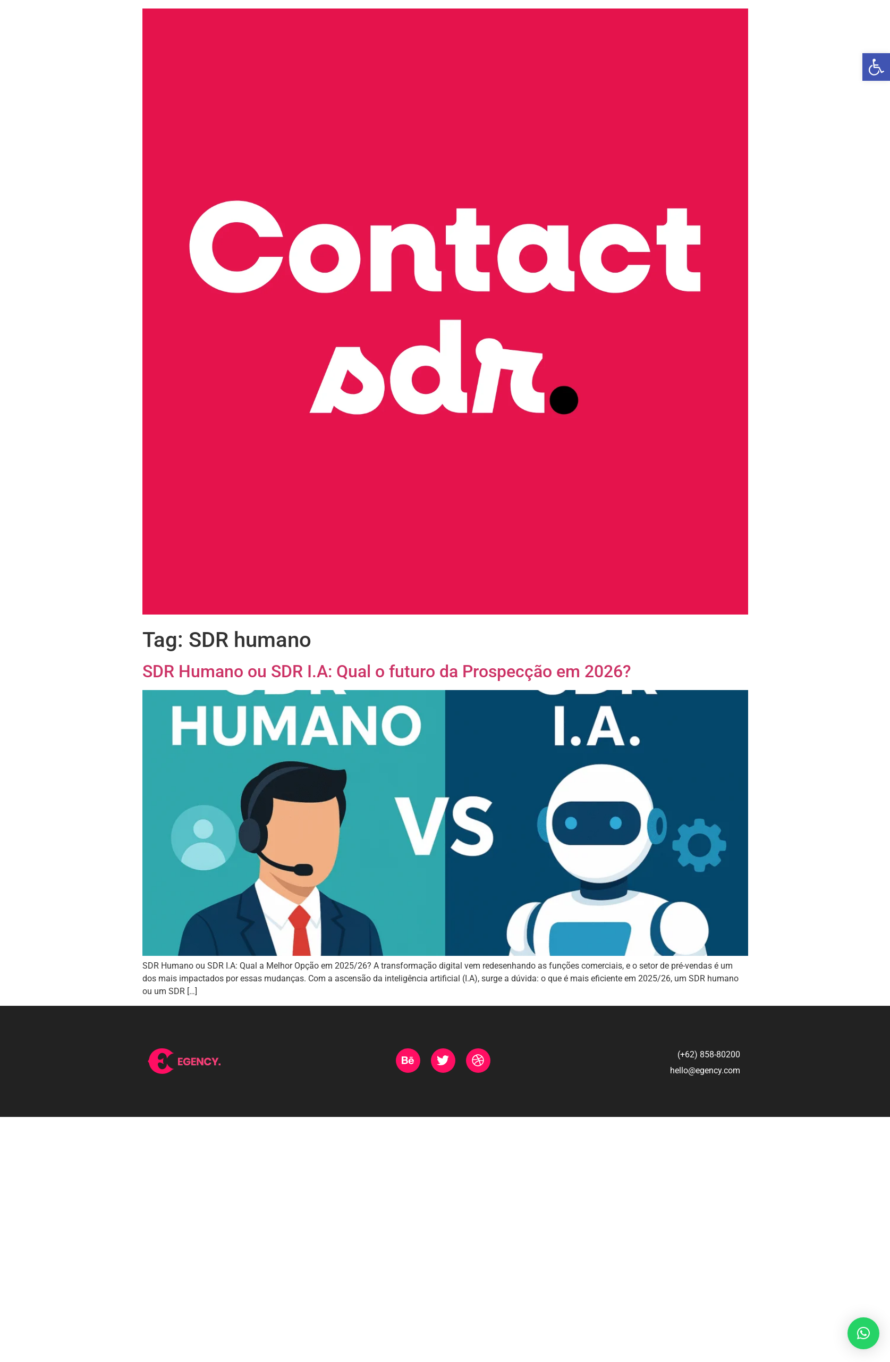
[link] (876, 67)
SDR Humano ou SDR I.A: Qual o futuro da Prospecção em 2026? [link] (386, 671)
